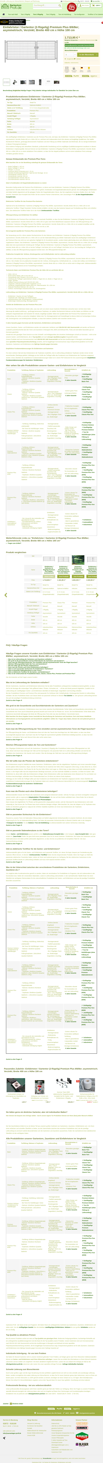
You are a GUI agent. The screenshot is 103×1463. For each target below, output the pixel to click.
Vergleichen (69, 59)
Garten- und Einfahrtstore (19, 834)
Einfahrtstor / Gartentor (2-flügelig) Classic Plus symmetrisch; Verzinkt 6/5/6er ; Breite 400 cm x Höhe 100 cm (63, 570)
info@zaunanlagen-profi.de (12, 1433)
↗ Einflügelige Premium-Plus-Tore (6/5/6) (88, 465)
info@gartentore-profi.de (14, 1364)
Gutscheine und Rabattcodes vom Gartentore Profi (62, 1451)
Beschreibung (7, 90)
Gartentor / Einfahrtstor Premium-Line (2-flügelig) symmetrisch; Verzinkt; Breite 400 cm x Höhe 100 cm (78, 570)
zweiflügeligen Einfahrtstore (54, 1327)
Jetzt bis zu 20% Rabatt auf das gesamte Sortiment (61, 1427)
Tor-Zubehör (68, 695)
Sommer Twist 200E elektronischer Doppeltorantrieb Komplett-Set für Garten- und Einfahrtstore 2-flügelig (63, 1095)
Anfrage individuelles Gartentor (72, 1364)
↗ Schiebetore (86, 520)
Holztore (67, 1327)
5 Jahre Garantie (70, 380)
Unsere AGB (31, 1435)
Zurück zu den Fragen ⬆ (14, 700)
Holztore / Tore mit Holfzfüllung (38, 823)
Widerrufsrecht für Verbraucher (36, 1430)
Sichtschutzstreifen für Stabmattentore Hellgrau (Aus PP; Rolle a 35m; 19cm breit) (87, 1096)
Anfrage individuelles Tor (50, 90)
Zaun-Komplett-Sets (82, 834)
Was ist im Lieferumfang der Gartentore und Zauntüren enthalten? (30, 659)
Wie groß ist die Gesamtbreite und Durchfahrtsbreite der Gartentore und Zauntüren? (36, 661)
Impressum (55, 1447)
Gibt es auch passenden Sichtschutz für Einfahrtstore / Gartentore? (30, 669)
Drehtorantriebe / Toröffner (50, 210)
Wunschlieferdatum (71, 50)
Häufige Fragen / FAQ (28, 90)
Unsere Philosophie (58, 1438)
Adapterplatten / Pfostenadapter (39, 797)
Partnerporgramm (57, 1430)
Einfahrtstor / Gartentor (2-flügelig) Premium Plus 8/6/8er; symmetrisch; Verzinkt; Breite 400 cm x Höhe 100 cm (92, 570)
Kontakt (29, 1428)
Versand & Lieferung (33, 1423)
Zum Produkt (64, 576)
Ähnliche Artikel (17, 1403)
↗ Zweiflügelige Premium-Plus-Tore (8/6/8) (88, 497)
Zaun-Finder (17, 836)
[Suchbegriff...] (47, 6)
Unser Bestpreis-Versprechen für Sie (63, 1433)
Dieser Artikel (49, 576)
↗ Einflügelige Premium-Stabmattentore (87, 447)
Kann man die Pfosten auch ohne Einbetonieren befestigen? (28, 667)
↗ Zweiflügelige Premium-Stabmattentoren (87, 454)
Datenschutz (55, 1423)
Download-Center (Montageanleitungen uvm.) (60, 1444)
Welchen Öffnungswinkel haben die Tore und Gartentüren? (27, 664)
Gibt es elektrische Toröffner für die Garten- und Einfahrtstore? (29, 672)
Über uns (76, 90)
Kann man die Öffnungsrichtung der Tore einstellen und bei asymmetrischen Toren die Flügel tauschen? (43, 662)
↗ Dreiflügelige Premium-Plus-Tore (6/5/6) (88, 479)
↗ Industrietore (87, 524)
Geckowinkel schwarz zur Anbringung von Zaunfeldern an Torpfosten (16, 1096)
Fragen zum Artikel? (13, 543)
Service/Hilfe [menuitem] (95, 1)
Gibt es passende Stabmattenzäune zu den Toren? (25, 670)
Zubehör (38, 90)
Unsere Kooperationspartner (60, 1435)
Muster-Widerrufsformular (35, 1433)
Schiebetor (84, 1327)
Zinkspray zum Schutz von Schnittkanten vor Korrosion (39, 1097)
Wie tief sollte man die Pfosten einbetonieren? (23, 665)
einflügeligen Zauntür (26, 1327)
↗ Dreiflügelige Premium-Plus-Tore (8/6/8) (88, 504)
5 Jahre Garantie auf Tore (59, 1440)
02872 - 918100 (83, 1)
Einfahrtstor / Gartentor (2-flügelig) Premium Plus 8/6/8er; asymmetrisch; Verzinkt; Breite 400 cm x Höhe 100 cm (49, 570)
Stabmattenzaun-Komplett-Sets (53, 834)
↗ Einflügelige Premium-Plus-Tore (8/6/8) (88, 490)
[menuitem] (47, 6)
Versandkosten (47, 1458)
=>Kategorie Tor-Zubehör (14, 823)
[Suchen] (60, 6)
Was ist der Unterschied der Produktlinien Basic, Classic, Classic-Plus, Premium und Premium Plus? (41, 673)
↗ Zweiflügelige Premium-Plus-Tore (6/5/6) (88, 472)
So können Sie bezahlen (34, 1426)
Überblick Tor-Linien (65, 90)
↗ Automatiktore (87, 522)
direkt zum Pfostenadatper (42, 799)
